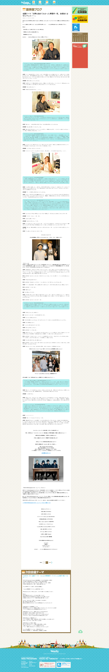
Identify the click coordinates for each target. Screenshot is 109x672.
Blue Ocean (30, 661)
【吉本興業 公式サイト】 (46, 453)
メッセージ (54, 2)
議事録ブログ (47, 2)
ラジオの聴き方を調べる (47, 665)
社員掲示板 (80, 19)
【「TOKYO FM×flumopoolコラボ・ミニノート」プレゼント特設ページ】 (37, 502)
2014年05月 (80, 33)
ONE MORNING (23, 661)
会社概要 (40, 2)
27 (75, 41)
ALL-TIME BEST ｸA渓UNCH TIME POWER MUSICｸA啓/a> (24, 663)
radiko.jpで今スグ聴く (63, 665)
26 (73, 41)
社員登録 (34, 2)
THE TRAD (30, 664)
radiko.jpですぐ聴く (76, 27)
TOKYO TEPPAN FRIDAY (25, 667)
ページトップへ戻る (80, 631)
